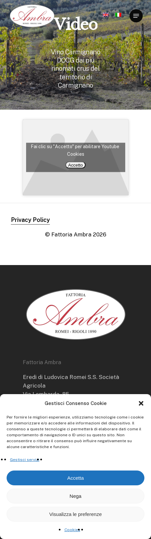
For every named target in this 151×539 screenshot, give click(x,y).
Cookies (72, 529)
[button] (141, 403)
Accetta (75, 478)
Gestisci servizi (24, 459)
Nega (76, 496)
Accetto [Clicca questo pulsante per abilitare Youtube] (75, 164)
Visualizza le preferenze (75, 514)
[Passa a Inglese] (105, 17)
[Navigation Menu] (136, 16)
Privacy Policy (30, 219)
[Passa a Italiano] (118, 17)
